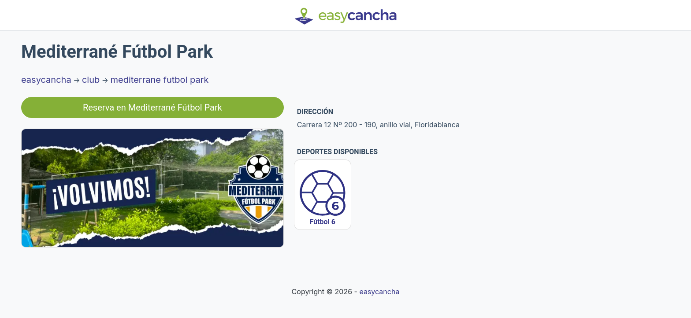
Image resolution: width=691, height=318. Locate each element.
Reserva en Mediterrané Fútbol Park (152, 107)
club (91, 79)
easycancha (46, 79)
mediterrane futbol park (160, 79)
